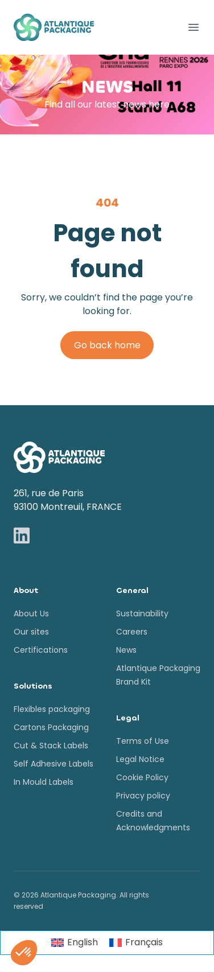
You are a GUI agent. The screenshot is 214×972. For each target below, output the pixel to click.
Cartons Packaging (51, 727)
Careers (131, 631)
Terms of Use (142, 741)
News (126, 650)
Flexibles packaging (52, 709)
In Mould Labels (43, 782)
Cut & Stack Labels (51, 745)
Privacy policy (143, 795)
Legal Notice (140, 759)
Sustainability (142, 613)
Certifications (41, 650)
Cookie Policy (142, 777)
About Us (31, 613)
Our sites (31, 631)
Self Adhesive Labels (53, 763)
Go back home (107, 345)
